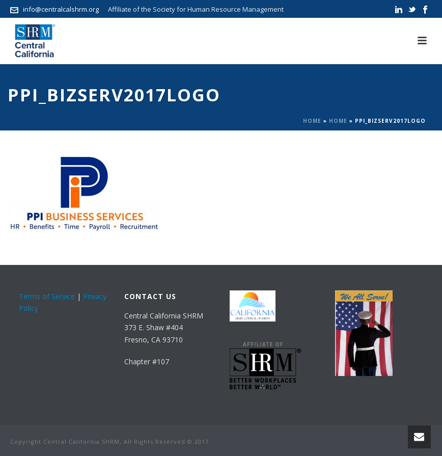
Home (312, 120)
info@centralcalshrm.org (61, 9)
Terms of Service (47, 296)
